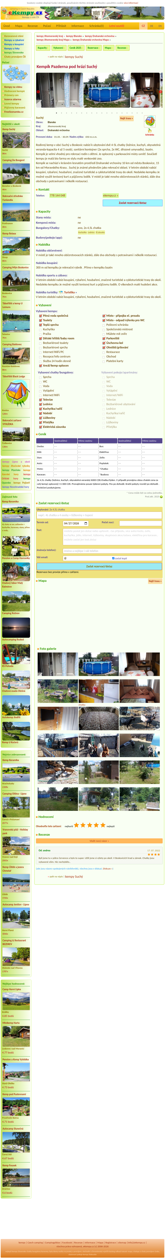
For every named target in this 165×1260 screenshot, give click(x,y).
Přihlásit (61, 26)
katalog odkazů (115, 1251)
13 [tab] (117, 113)
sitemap (122, 1242)
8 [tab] (91, 113)
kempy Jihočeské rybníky (16, 465)
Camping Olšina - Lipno (14, 793)
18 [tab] (142, 113)
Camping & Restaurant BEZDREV (14, 942)
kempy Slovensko (14, 52)
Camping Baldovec (12, 344)
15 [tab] (127, 113)
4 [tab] (71, 113)
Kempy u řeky (11, 48)
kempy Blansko (74, 36)
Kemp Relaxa (9, 233)
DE (151, 26)
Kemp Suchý (9, 129)
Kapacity (42, 47)
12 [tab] (112, 113)
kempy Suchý (74, 57)
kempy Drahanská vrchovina (99, 36)
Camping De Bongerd (13, 160)
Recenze (33, 26)
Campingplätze (52, 1242)
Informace (77, 26)
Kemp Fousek (9, 1165)
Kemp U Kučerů (10, 742)
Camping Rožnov (10, 613)
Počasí (47, 26)
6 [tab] (81, 113)
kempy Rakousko (90, 1254)
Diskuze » (108, 868)
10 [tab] (102, 113)
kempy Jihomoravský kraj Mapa (53, 39)
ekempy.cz (109, 195)
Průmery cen (11, 95)
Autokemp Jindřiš (11, 717)
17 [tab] (137, 113)
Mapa (18, 26)
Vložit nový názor (99, 841)
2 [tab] (61, 113)
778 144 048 (57, 195)
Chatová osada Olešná (13, 690)
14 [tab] (122, 113)
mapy (130, 1251)
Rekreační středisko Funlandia (13, 198)
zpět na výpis (56, 56)
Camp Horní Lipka (12, 989)
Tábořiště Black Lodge (14, 376)
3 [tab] (66, 113)
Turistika (69, 292)
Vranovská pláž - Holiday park (15, 831)
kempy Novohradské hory (15, 486)
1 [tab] (56, 113)
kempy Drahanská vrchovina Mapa (91, 39)
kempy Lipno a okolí (16, 461)
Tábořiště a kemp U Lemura (13, 305)
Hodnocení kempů (14, 91)
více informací (131, 2)
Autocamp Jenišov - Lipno (16, 904)
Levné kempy (11, 103)
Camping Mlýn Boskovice (16, 267)
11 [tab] (107, 113)
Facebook (67, 1242)
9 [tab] (96, 113)
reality (61, 1251)
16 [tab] (132, 113)
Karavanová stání (13, 36)
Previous (38, 92)
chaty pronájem (147, 1251)
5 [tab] (76, 113)
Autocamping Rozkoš (13, 639)
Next (160, 92)
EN (160, 26)
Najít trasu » (126, 118)
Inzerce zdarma (12, 99)
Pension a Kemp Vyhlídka (16, 1059)
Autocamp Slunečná (13, 1128)
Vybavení (58, 47)
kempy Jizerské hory (16, 472)
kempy (22, 1242)
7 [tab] (86, 113)
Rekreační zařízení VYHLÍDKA (12, 422)
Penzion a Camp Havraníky (16, 558)
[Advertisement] (16, 1219)
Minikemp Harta (11, 1022)
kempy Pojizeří (22, 482)
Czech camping (35, 1242)
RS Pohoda (7, 666)
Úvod (6, 26)
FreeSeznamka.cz (13, 111)
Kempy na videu (13, 86)
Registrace (110, 1242)
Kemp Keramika (10, 501)
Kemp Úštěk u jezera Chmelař (13, 869)
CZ (143, 26)
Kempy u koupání (14, 44)
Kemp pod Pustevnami (14, 1094)
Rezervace (93, 47)
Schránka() (96, 26)
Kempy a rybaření (14, 40)
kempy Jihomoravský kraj (50, 36)
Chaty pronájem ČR (15, 56)
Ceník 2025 (75, 47)
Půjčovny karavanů (14, 107)
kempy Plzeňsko (11, 470)
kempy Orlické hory (16, 476)
